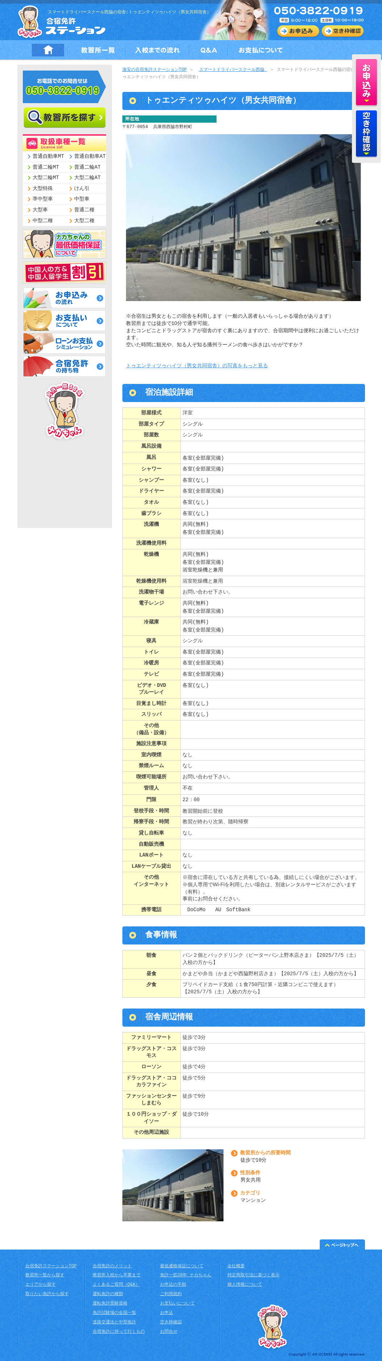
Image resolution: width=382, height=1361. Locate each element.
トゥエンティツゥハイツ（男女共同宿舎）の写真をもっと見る (197, 366)
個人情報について (244, 1285)
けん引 (81, 188)
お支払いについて (177, 1304)
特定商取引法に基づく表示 (253, 1275)
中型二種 (43, 220)
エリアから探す (40, 1285)
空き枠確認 (171, 1322)
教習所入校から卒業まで (116, 1275)
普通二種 (84, 210)
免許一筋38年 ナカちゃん (185, 1275)
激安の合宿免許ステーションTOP (154, 70)
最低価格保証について (181, 1266)
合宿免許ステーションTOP (51, 1266)
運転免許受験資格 (110, 1304)
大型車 (40, 210)
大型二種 (84, 220)
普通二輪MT (46, 167)
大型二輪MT (46, 177)
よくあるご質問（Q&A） (116, 1285)
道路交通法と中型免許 (114, 1322)
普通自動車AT (90, 156)
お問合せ (168, 1332)
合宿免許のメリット (112, 1266)
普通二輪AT (87, 167)
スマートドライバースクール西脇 (233, 70)
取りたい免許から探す (47, 1294)
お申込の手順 (173, 1285)
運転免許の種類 (108, 1294)
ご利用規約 (171, 1294)
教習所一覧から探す (44, 1275)
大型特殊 (43, 188)
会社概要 (236, 1266)
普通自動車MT (48, 156)
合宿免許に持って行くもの (119, 1332)
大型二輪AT (87, 177)
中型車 (81, 199)
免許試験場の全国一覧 (114, 1313)
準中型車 (43, 199)
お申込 (166, 1313)
